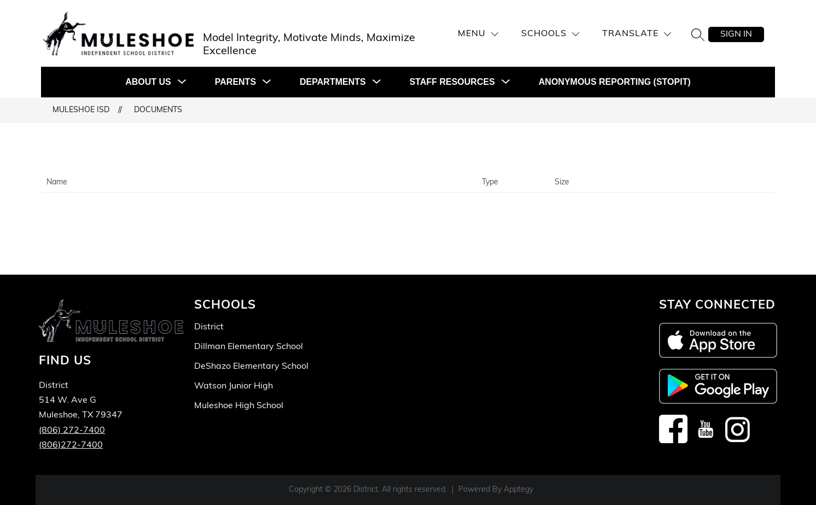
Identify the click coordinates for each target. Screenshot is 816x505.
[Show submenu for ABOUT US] (148, 82)
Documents (158, 110)
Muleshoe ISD (81, 110)
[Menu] (478, 34)
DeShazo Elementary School (251, 366)
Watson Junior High (233, 386)
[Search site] (697, 34)
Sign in (736, 34)
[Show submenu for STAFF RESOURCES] (452, 82)
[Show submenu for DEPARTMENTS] (333, 82)
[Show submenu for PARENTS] (235, 82)
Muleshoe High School (238, 406)
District (209, 327)
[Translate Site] (636, 34)
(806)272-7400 (71, 445)
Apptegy (518, 490)
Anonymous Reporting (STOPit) (615, 81)
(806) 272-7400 (72, 430)
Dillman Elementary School (248, 347)
